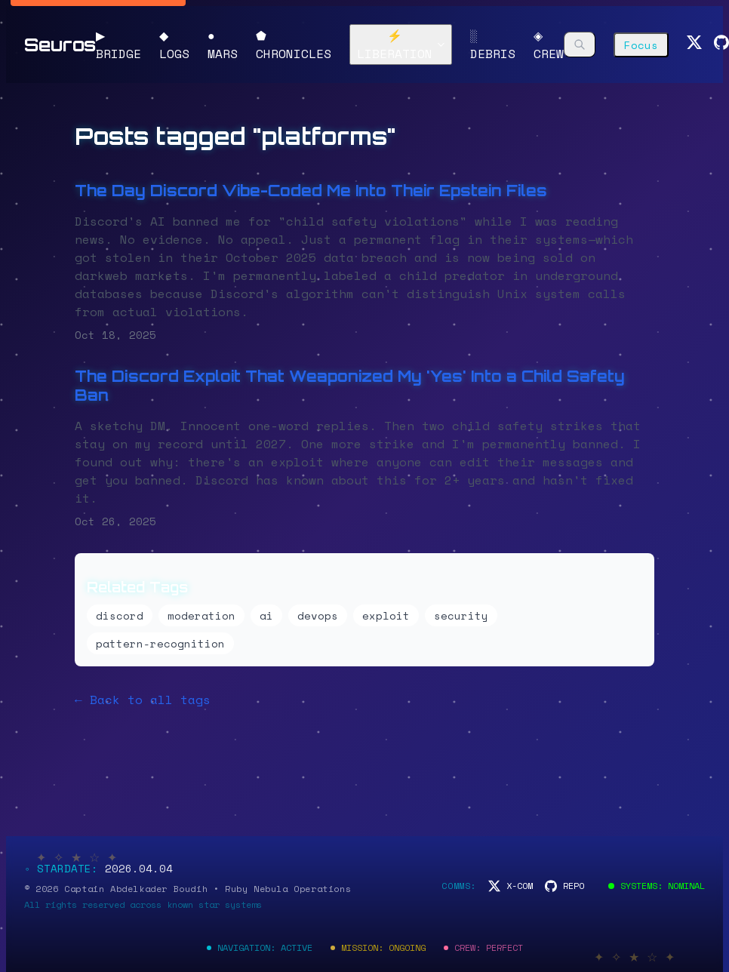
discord (119, 615)
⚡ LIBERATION (401, 44)
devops (317, 615)
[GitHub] (721, 44)
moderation (201, 615)
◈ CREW (549, 44)
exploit (386, 615)
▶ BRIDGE (118, 44)
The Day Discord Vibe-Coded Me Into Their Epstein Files (311, 190)
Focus (641, 45)
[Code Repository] (564, 885)
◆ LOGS (174, 44)
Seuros (60, 44)
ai (266, 615)
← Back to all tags (143, 700)
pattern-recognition (160, 643)
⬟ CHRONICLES (293, 44)
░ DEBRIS (492, 44)
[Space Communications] (510, 885)
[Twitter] (694, 44)
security (461, 615)
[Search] (579, 44)
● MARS (223, 44)
